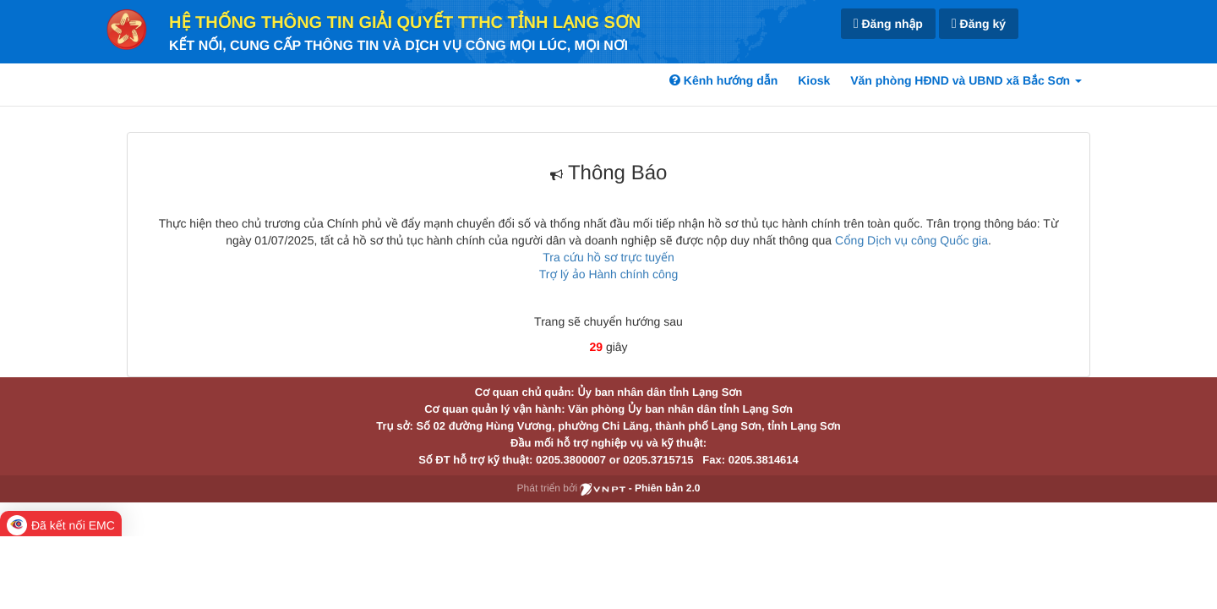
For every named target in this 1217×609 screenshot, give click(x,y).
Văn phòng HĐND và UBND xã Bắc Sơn (966, 80)
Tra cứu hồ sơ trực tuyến (608, 257)
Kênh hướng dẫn (723, 80)
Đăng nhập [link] (888, 24)
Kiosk (814, 80)
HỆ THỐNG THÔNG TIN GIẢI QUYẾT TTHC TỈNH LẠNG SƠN (405, 23)
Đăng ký (979, 24)
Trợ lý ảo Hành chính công (609, 274)
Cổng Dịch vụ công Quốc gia (911, 240)
